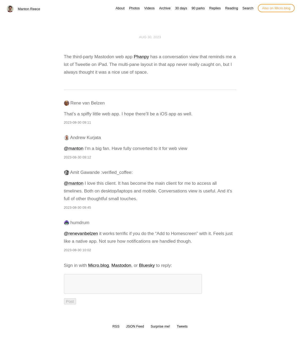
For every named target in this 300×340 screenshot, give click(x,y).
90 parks (198, 8)
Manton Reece (29, 9)
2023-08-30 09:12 (77, 157)
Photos (134, 8)
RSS (116, 329)
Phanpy (141, 56)
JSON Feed (135, 329)
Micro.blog (98, 265)
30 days (181, 8)
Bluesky (147, 265)
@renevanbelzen (81, 233)
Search (247, 8)
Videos (149, 8)
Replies (215, 8)
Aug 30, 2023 (150, 37)
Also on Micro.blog (276, 8)
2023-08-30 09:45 (77, 207)
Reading (231, 8)
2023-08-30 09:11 (77, 122)
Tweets (182, 329)
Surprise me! (160, 329)
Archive (165, 8)
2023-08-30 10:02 (77, 250)
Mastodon (121, 265)
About (120, 8)
